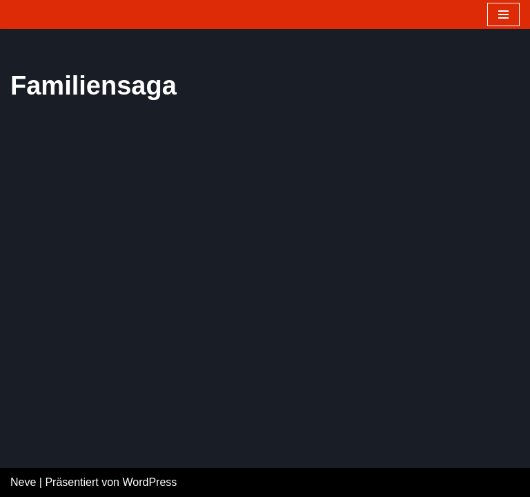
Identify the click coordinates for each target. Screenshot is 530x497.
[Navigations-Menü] (503, 14)
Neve (23, 482)
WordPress (149, 482)
